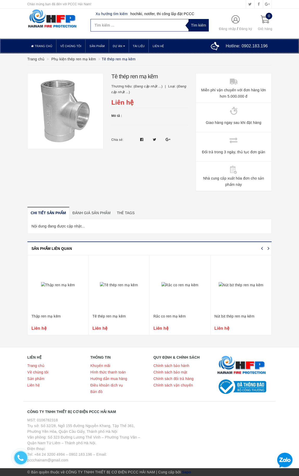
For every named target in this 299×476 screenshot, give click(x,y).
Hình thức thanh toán (108, 372)
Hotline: (247, 46)
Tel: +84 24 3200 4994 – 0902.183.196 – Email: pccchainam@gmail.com (67, 457)
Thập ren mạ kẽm (46, 316)
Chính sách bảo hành (171, 366)
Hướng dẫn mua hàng (108, 379)
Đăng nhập (227, 29)
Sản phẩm (97, 46)
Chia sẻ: (117, 140)
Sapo (186, 472)
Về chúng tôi (70, 46)
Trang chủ (41, 46)
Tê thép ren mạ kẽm (109, 316)
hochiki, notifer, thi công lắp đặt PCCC (162, 14)
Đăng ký (245, 29)
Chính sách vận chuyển (173, 385)
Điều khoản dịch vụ (106, 385)
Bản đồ (96, 392)
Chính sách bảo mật (170, 372)
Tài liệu (139, 46)
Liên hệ (158, 46)
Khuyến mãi (100, 366)
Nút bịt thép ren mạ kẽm (234, 316)
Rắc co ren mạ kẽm (169, 316)
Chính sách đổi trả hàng (173, 379)
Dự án (119, 46)
